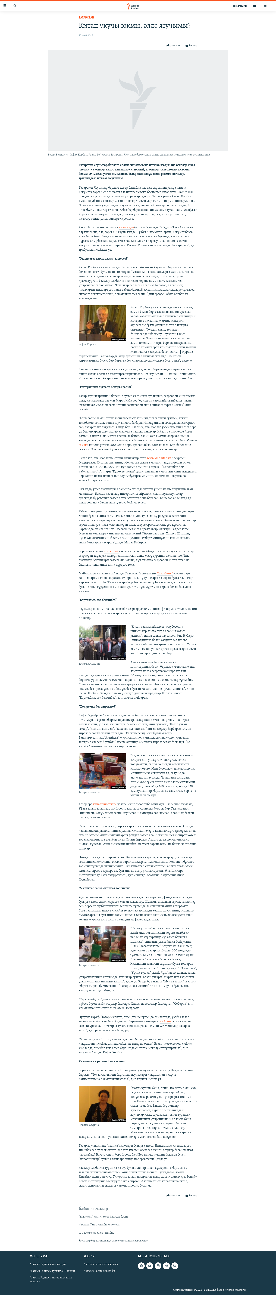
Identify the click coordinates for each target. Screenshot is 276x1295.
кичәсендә (126, 227)
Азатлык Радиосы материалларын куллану (51, 1279)
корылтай (111, 551)
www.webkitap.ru (159, 458)
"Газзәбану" (165, 573)
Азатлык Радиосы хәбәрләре (101, 1264)
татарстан (86, 17)
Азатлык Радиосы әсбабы (99, 1271)
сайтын (165, 1021)
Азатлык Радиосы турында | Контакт (52, 1271)
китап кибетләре (105, 804)
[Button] (173, 45)
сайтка (83, 445)
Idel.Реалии (240, 6)
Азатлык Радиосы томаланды (48, 1264)
